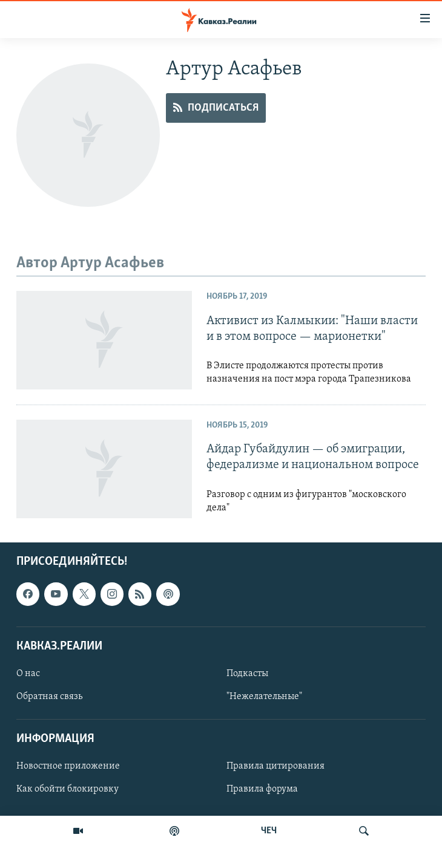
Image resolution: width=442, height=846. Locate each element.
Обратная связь (49, 696)
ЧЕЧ (269, 831)
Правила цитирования (275, 766)
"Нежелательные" (264, 696)
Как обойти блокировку (67, 789)
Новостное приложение (68, 766)
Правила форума (262, 789)
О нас (28, 673)
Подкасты (247, 673)
